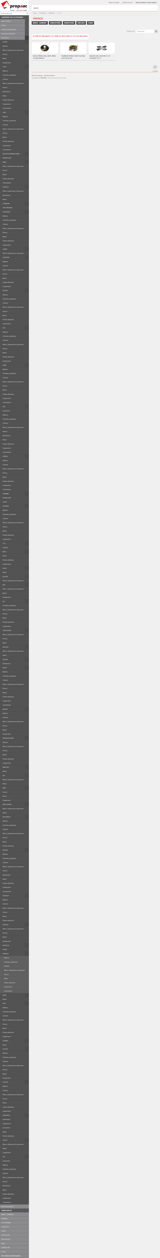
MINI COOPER (7, 804)
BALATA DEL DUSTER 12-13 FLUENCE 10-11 (100, 57)
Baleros (5, 46)
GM (4, 407)
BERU (3, 1243)
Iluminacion (6, 92)
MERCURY (6, 767)
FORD (4, 365)
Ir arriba (155, 71)
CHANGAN (6, 203)
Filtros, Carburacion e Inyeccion (13, 50)
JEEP (4, 585)
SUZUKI (5, 1049)
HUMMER (6, 494)
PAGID (5, 949)
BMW (4, 162)
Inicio (35, 13)
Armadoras (5, 38)
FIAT (4, 328)
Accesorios (6, 411)
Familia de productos (8, 34)
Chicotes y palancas (9, 75)
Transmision (7, 108)
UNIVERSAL (6, 1115)
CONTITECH (5, 1227)
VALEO (5, 502)
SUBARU (5, 1041)
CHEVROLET (6, 212)
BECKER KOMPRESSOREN (11, 154)
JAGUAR (5, 577)
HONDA (5, 456)
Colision (5, 79)
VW (4, 1157)
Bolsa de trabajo (114, 2)
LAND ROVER (7, 630)
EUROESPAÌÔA (55, 23)
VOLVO (5, 1140)
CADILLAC (6, 187)
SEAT (4, 1003)
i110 (4, 543)
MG (4, 775)
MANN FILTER (7, 158)
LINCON (5, 659)
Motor (5, 58)
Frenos (5, 54)
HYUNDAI (6, 506)
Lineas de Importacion (8, 29)
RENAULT (6, 954)
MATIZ (5, 668)
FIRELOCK (81, 23)
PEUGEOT (6, 896)
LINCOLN (5, 647)
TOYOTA (5, 1082)
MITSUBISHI (6, 817)
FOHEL (3, 1231)
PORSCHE (6, 945)
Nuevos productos (7, 1206)
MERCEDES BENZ (8, 738)
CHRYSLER (6, 257)
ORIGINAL (4, 1219)
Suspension (7, 63)
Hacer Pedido (5, 21)
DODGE (5, 290)
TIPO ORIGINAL (7, 208)
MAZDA (5, 709)
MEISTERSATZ (5, 1239)
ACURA (5, 42)
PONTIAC (6, 925)
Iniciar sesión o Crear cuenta (146, 2)
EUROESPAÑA (69, 23)
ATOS (4, 67)
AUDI (4, 112)
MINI (4, 788)
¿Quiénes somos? (127, 2)
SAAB (4, 995)
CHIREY (5, 249)
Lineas (3, 25)
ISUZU (5, 568)
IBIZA (4, 552)
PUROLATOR (7, 498)
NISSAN (5, 850)
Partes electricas (8, 100)
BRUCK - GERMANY (7, 1214)
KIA (4, 601)
